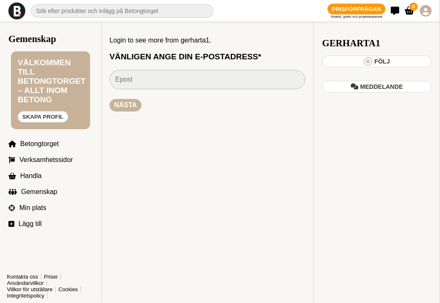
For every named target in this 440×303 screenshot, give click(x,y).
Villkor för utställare (30, 289)
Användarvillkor (25, 283)
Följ (377, 61)
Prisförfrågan (356, 9)
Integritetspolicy (25, 295)
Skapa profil (43, 117)
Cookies (68, 289)
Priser (51, 277)
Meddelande (377, 86)
